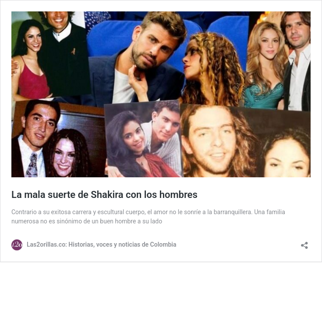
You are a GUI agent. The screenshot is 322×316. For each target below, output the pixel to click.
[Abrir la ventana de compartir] (304, 242)
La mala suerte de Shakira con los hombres (104, 194)
